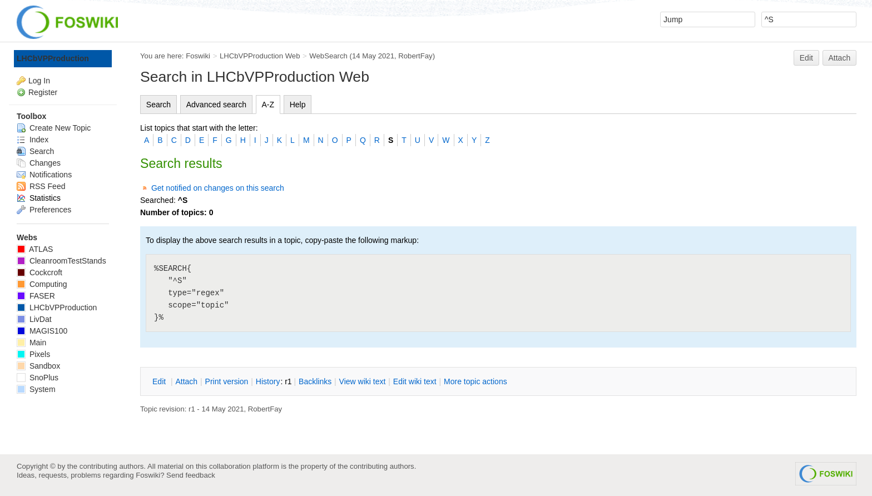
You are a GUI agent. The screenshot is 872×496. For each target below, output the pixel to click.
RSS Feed (41, 186)
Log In (39, 80)
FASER (36, 295)
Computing (42, 284)
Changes (39, 162)
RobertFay (415, 56)
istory (268, 381)
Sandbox (38, 365)
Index (32, 139)
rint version (227, 381)
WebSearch (328, 56)
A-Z (268, 104)
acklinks (315, 381)
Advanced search (216, 104)
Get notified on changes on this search (217, 187)
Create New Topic (54, 127)
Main (31, 342)
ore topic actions (475, 381)
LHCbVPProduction (53, 58)
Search (158, 104)
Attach (840, 57)
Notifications (44, 174)
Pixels (33, 354)
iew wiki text (362, 381)
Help (298, 104)
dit (160, 381)
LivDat (34, 319)
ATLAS (35, 249)
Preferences (44, 209)
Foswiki (198, 56)
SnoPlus (37, 377)
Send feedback (190, 475)
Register (42, 92)
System (36, 389)
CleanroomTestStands (61, 260)
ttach (186, 381)
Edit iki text (415, 381)
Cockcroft (39, 272)
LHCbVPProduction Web (260, 56)
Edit (806, 57)
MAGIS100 (42, 330)
